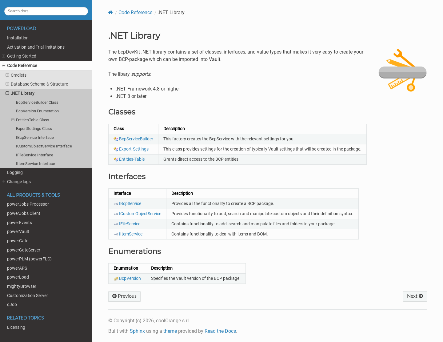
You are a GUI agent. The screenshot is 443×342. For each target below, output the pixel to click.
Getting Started (19, 56)
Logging (15, 172)
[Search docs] (46, 11)
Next (415, 296)
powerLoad (18, 277)
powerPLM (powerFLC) (29, 259)
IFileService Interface (34, 155)
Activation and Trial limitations (36, 47)
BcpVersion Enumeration (37, 111)
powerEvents (19, 222)
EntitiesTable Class (30, 120)
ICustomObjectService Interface (44, 146)
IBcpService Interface (35, 137)
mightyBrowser (21, 286)
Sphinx (137, 331)
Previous (124, 296)
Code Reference (19, 66)
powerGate (17, 240)
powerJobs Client (23, 213)
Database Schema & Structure (37, 84)
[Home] (110, 12)
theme (170, 331)
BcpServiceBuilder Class (37, 102)
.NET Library (20, 93)
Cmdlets (16, 75)
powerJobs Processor (28, 204)
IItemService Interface (35, 163)
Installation (18, 38)
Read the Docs (220, 331)
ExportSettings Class (34, 128)
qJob (12, 304)
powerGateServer (23, 250)
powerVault (18, 231)
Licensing (16, 327)
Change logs (16, 182)
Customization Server (27, 295)
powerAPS (17, 268)
